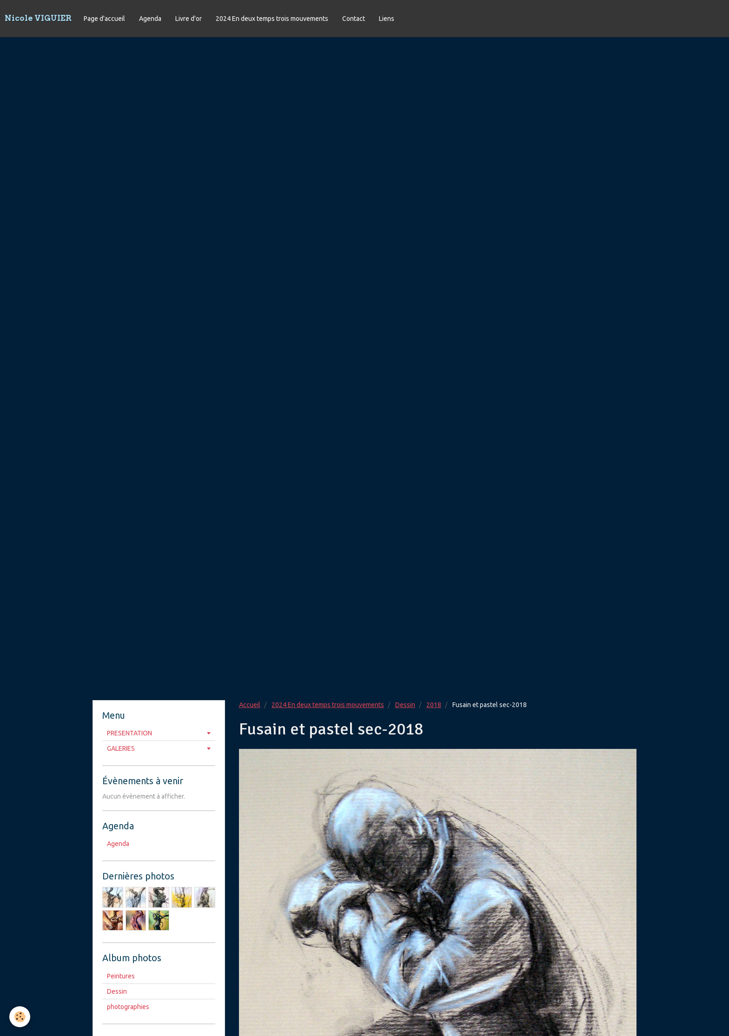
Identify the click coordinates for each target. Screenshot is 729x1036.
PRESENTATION (129, 733)
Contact (353, 18)
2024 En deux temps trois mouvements (272, 18)
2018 (433, 704)
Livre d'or (188, 18)
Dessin (405, 704)
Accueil (249, 704)
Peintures (121, 976)
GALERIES (121, 748)
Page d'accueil (104, 18)
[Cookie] (19, 1016)
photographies (128, 1006)
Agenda (150, 18)
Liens (386, 18)
